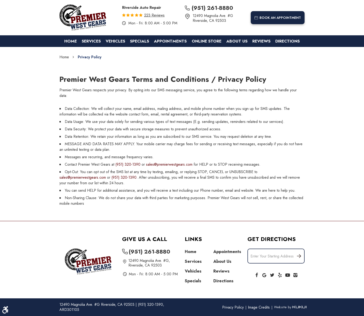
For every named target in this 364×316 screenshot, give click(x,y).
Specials (139, 41)
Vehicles (115, 41)
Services (91, 41)
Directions (287, 41)
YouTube (287, 274)
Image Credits (259, 307)
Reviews (261, 41)
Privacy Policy (89, 57)
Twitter (272, 274)
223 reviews (154, 15)
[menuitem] (70, 41)
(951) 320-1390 (127, 164)
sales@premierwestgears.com (169, 164)
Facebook (256, 274)
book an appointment (277, 17)
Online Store (206, 41)
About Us (236, 41)
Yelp (280, 274)
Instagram (295, 274)
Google (264, 274)
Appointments (170, 41)
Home (70, 41)
